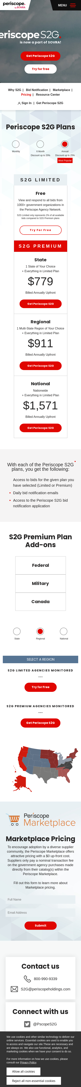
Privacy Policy (28, 1062)
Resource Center (48, 94)
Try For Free (40, 230)
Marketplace (62, 90)
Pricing (26, 94)
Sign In (25, 103)
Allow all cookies (23, 1071)
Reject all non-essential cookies (33, 1081)
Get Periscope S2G (40, 56)
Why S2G (15, 90)
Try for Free (40, 687)
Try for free (40, 69)
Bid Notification (37, 90)
